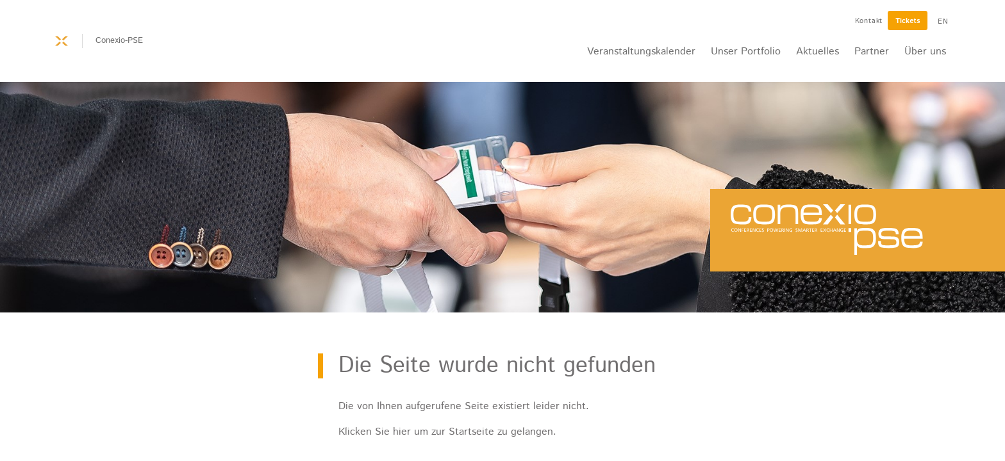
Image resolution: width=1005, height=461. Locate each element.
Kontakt (869, 21)
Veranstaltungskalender (641, 51)
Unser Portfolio (746, 51)
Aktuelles (817, 51)
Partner (871, 51)
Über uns (925, 51)
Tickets (907, 21)
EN (943, 22)
